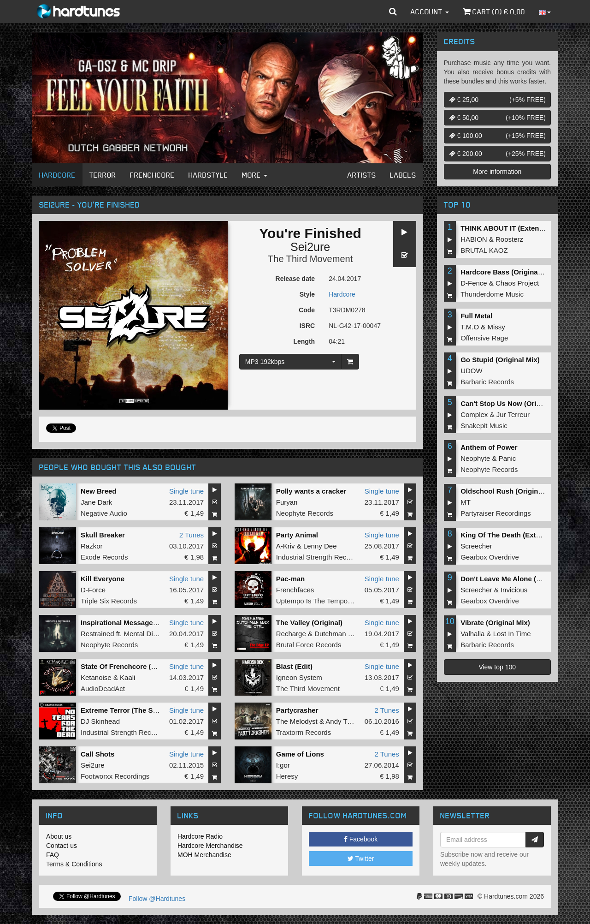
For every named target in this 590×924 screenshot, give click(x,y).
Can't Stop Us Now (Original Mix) (514, 403)
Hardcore (57, 174)
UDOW (471, 371)
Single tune (186, 491)
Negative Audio (104, 513)
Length (304, 341)
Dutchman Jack (338, 634)
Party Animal (297, 535)
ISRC (307, 325)
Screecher (476, 546)
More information (497, 171)
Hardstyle (208, 174)
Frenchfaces (295, 590)
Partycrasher (297, 710)
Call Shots (97, 754)
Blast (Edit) (294, 666)
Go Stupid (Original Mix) (500, 360)
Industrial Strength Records (318, 557)
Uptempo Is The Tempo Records (325, 601)
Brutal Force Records (309, 645)
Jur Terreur (513, 414)
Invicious (514, 590)
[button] (393, 11)
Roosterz (509, 239)
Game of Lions (300, 754)
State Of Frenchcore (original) (129, 666)
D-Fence (473, 283)
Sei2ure (310, 246)
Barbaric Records (487, 382)
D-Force (93, 590)
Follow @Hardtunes (157, 898)
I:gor (283, 765)
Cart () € (494, 11)
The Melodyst (297, 721)
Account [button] (430, 11)
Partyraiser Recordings (495, 513)
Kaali (127, 677)
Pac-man (290, 579)
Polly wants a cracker (311, 491)
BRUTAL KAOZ (484, 250)
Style (307, 294)
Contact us (61, 845)
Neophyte (475, 458)
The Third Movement (310, 259)
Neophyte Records (304, 513)
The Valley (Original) (309, 622)
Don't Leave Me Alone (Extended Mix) (521, 579)
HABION (473, 239)
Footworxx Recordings (115, 776)
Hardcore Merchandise (210, 845)
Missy (496, 327)
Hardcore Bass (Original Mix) (507, 272)
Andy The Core (348, 721)
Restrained (97, 634)
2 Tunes (191, 535)
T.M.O (469, 327)
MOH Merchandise (204, 854)
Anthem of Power (488, 447)
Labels (403, 174)
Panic (507, 458)
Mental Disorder (148, 634)
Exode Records (104, 557)
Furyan (287, 502)
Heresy (287, 776)
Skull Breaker (103, 535)
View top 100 (497, 667)
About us (58, 836)
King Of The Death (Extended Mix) (516, 535)
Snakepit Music (483, 425)
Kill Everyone (102, 579)
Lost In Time (512, 634)
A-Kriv (285, 546)
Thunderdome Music (492, 294)
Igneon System (299, 677)
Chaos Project (517, 283)
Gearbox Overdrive (489, 557)
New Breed (99, 491)
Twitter (361, 858)
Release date (295, 278)
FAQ (52, 854)
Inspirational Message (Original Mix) (140, 622)
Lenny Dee (320, 546)
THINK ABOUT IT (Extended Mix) (513, 228)
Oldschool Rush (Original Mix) (510, 491)
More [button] (254, 174)
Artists (362, 174)
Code (307, 310)
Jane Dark (96, 502)
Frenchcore (152, 174)
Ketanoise (96, 677)
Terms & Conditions (74, 864)
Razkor (92, 546)
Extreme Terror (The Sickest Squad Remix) (150, 710)
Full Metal (476, 316)
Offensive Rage (484, 338)
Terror (102, 174)
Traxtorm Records (303, 732)
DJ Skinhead (100, 721)
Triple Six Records (109, 601)
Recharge (291, 634)
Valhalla (472, 634)
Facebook (361, 839)
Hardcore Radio (200, 836)
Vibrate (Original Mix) (495, 622)
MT (465, 502)
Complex (474, 414)
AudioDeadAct (103, 688)
